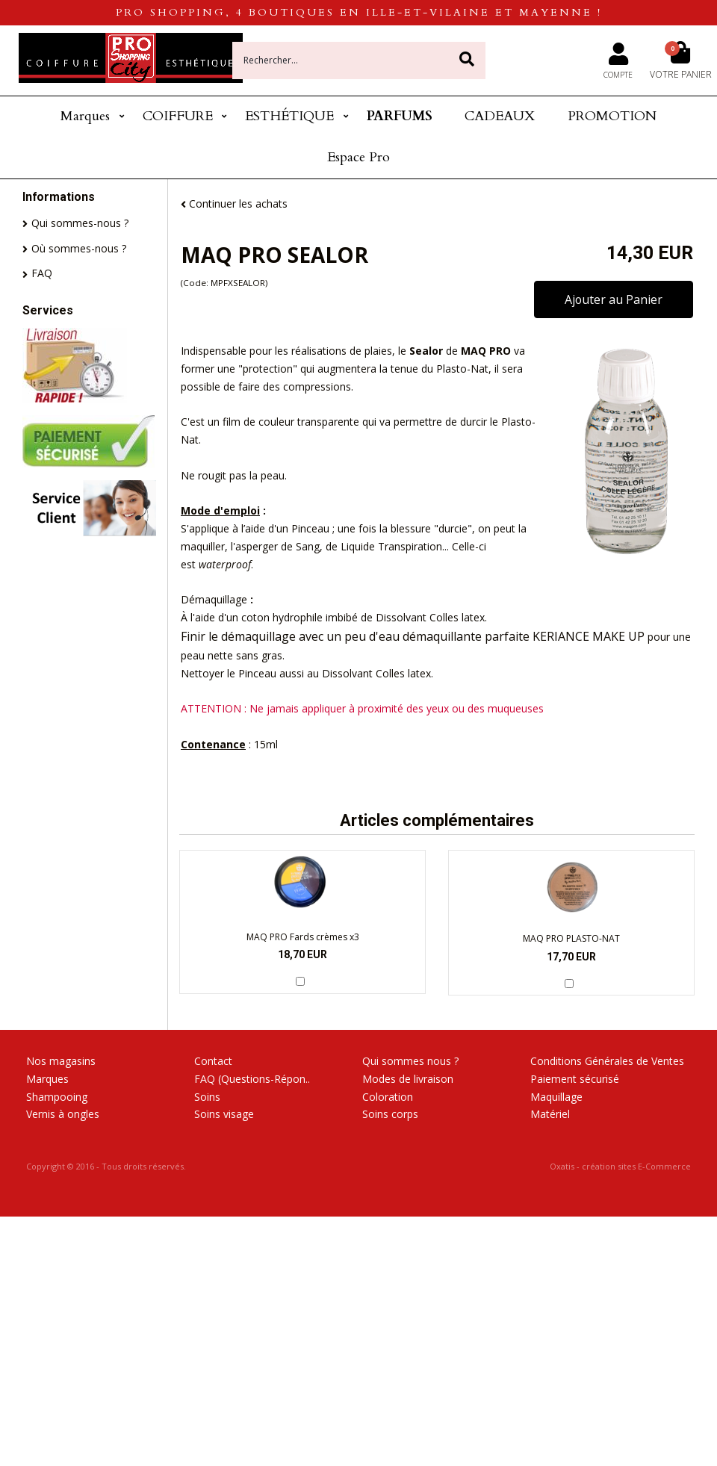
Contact (213, 1061)
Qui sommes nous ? (410, 1061)
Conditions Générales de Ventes (607, 1061)
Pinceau (310, 528)
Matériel (550, 1114)
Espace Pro (358, 157)
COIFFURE (178, 116)
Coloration (387, 1097)
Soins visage (224, 1114)
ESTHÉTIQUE (289, 116)
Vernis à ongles (62, 1114)
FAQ (41, 273)
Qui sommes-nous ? (79, 223)
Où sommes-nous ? (78, 248)
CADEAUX (500, 116)
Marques (85, 116)
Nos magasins (61, 1061)
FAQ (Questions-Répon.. (252, 1079)
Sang (308, 546)
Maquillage (556, 1097)
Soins (207, 1097)
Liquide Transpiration (391, 546)
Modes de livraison (407, 1079)
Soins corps (390, 1114)
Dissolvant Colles (417, 617)
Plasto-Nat (462, 368)
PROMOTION (612, 116)
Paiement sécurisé (574, 1079)
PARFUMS (399, 116)
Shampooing (56, 1097)
